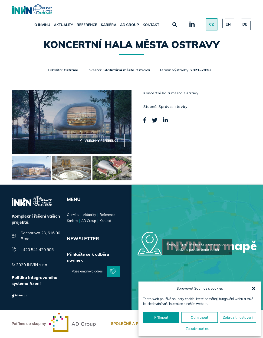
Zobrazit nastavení (238, 317)
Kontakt (151, 25)
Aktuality (63, 25)
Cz (211, 24)
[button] (253, 288)
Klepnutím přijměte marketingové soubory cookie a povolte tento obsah (197, 247)
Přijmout (161, 317)
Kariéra (108, 25)
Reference (87, 25)
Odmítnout (199, 317)
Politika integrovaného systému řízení (34, 280)
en (228, 24)
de (244, 24)
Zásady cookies (197, 329)
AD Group (129, 25)
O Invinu (42, 25)
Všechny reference (99, 141)
